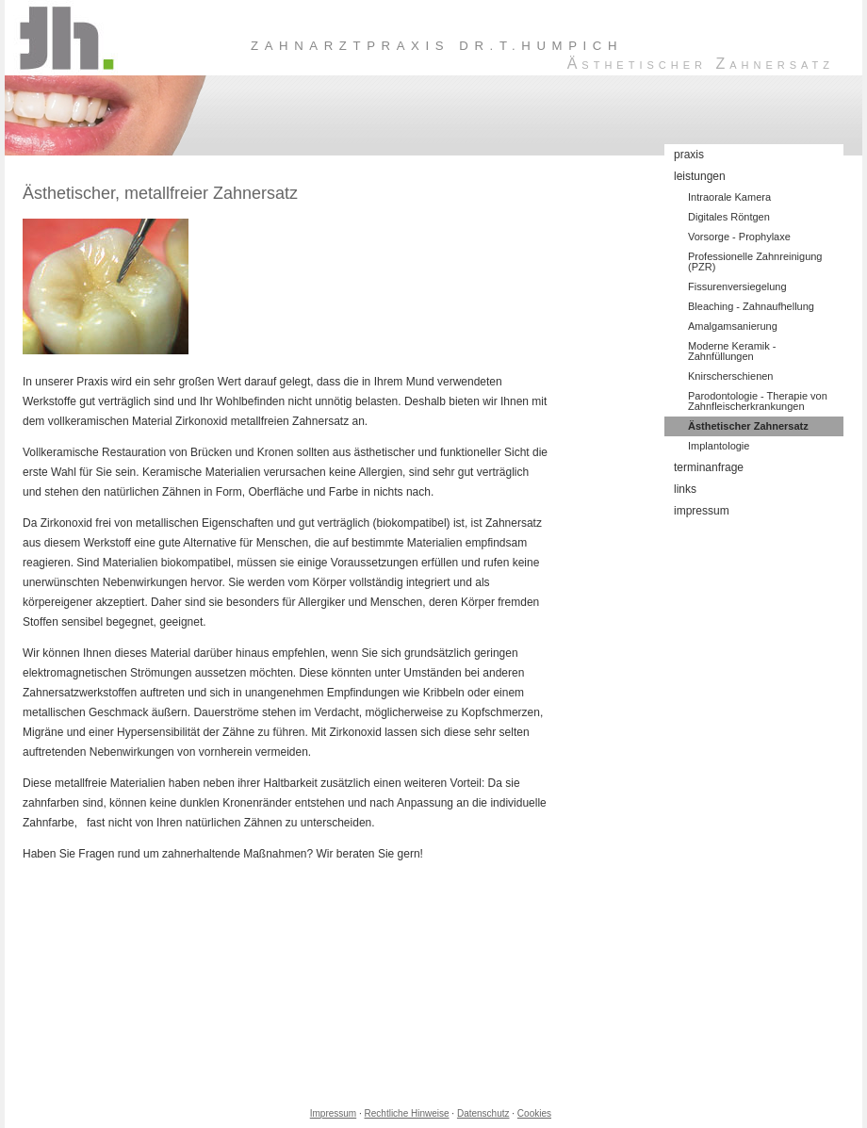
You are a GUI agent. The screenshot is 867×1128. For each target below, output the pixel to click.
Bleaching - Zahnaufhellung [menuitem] (751, 306)
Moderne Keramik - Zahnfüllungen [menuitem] (732, 351)
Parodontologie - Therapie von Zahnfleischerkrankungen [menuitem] (757, 401)
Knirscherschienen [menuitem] (731, 376)
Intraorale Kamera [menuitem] (729, 197)
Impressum (333, 1113)
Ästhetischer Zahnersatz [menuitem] (748, 426)
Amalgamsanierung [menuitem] (732, 326)
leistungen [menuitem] (700, 176)
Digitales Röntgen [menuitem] (729, 216)
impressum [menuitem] (701, 510)
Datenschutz (483, 1113)
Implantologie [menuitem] (718, 445)
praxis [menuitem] (689, 154)
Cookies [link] (534, 1113)
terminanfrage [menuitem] (709, 467)
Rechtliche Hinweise (407, 1113)
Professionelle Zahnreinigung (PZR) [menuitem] (755, 261)
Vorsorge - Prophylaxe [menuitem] (739, 236)
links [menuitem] (685, 489)
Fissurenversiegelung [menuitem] (737, 286)
